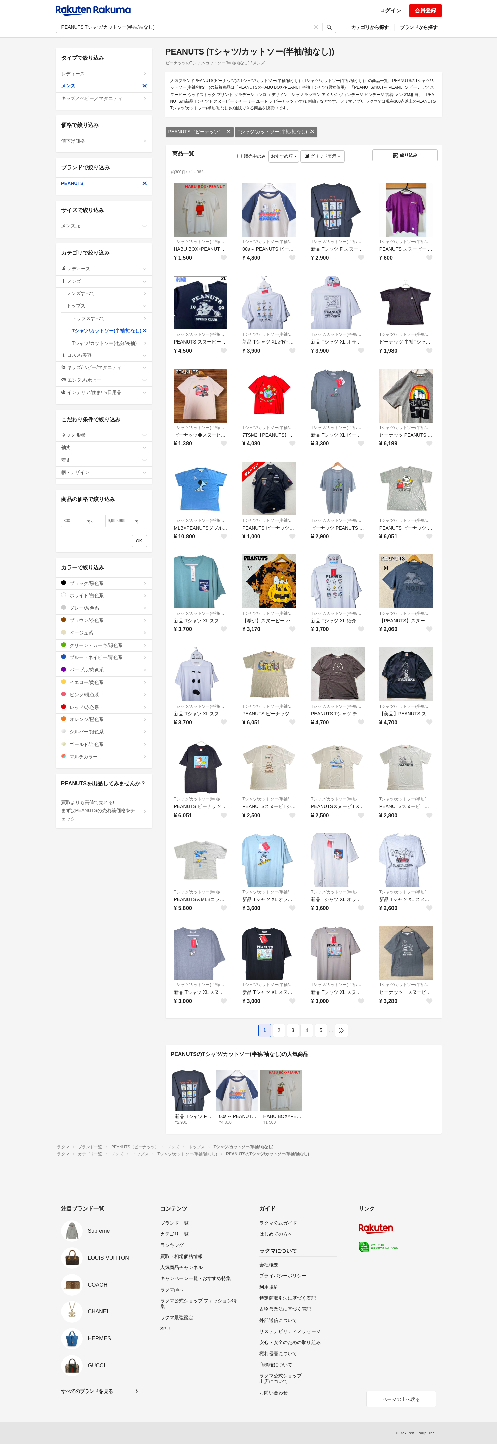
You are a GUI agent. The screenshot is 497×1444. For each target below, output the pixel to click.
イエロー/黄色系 (104, 682)
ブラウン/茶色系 (104, 620)
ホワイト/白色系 (104, 595)
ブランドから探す (419, 27)
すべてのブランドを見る (87, 1391)
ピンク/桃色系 (104, 694)
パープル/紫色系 (104, 670)
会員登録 (425, 10)
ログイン (390, 10)
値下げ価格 (104, 141)
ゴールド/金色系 (104, 744)
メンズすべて (107, 293)
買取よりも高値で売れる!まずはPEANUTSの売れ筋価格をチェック (104, 810)
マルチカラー (104, 756)
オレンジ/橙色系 (104, 719)
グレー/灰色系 (104, 608)
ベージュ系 (104, 633)
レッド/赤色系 (104, 707)
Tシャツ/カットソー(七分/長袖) (109, 343)
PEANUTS (104, 183)
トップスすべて (109, 318)
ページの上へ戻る (401, 1399)
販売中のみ (251, 156)
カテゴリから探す (370, 27)
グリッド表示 (322, 156)
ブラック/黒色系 (104, 583)
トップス (107, 306)
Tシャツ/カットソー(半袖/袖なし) (276, 131)
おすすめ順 (284, 156)
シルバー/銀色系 (104, 731)
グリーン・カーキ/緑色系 (104, 645)
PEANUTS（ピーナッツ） (199, 131)
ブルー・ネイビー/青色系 (104, 657)
